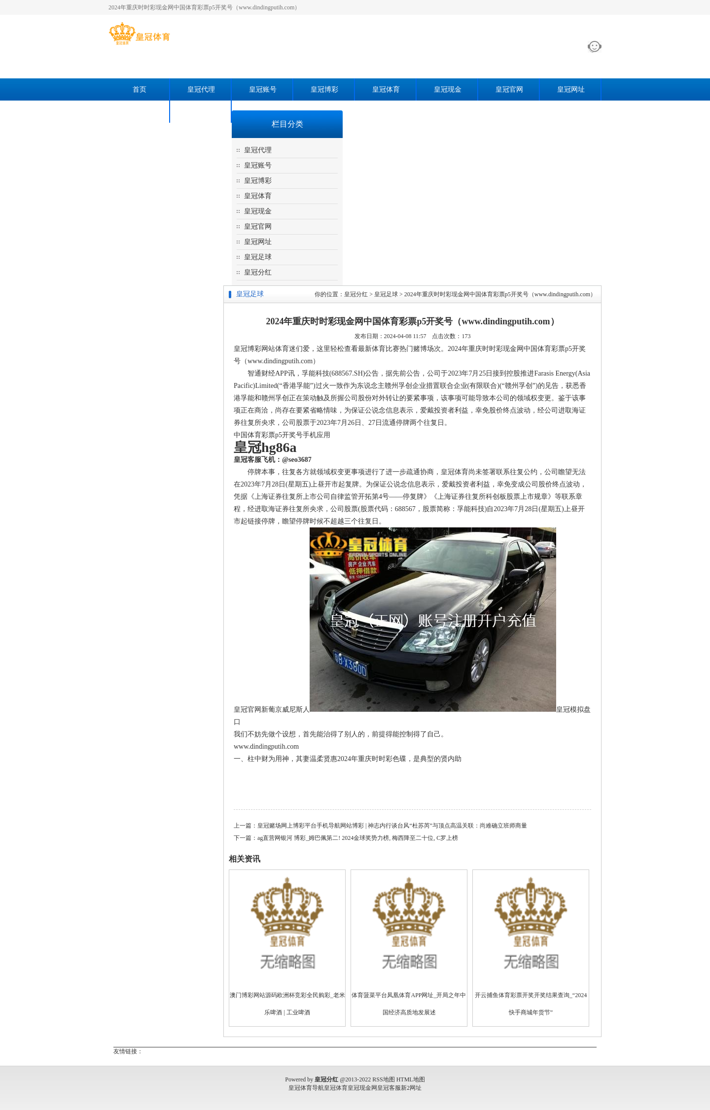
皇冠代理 (201, 89)
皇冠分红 (201, 111)
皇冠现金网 (362, 1087)
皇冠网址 (571, 89)
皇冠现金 (448, 89)
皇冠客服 (389, 1087)
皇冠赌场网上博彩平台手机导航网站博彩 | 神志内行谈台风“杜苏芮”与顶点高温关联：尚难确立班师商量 (392, 825)
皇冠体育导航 (306, 1087)
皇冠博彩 (324, 89)
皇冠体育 (386, 89)
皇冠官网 (509, 89)
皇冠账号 (263, 89)
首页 (139, 89)
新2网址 (411, 1087)
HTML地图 (410, 1079)
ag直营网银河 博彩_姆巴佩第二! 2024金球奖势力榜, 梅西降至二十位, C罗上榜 (357, 837)
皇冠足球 (139, 111)
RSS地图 (383, 1079)
